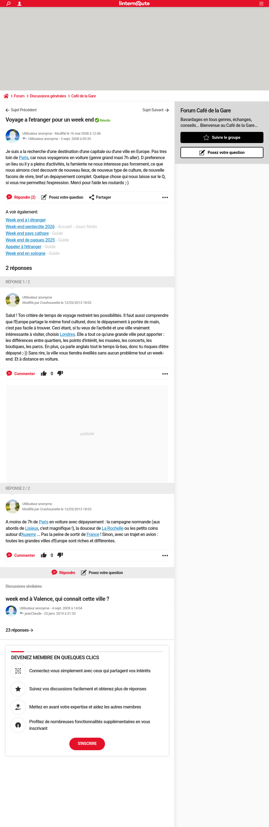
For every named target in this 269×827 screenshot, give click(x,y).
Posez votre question (65, 197)
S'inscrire (87, 743)
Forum (19, 96)
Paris (23, 157)
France (93, 534)
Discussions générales (48, 96)
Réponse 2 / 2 (18, 488)
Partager (100, 197)
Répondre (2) (24, 197)
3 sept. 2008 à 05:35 (76, 139)
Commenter (24, 373)
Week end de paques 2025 (30, 240)
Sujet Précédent (23, 110)
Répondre (66, 572)
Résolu (105, 120)
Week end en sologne (25, 253)
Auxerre (28, 534)
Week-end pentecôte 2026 (30, 226)
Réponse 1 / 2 (18, 282)
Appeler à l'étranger (23, 246)
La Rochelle (112, 528)
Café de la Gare (83, 96)
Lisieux (31, 528)
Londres (67, 334)
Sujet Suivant (152, 110)
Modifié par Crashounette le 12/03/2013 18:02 (56, 303)
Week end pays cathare (27, 233)
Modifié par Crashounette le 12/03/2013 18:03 (56, 509)
